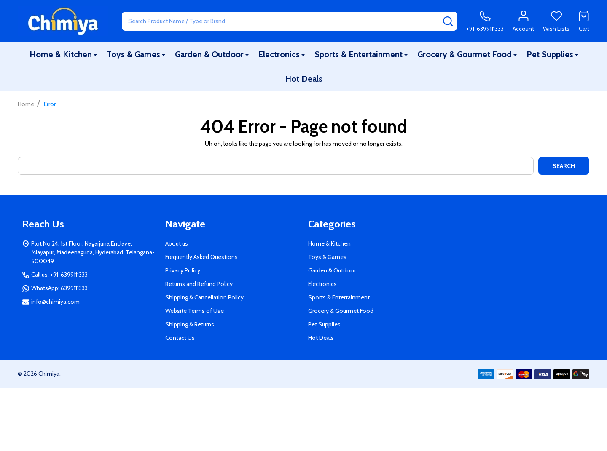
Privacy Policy (182, 270)
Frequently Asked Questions (201, 257)
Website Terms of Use (194, 311)
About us (176, 243)
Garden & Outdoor (209, 54)
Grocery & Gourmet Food (464, 54)
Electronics (279, 54)
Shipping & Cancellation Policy (204, 297)
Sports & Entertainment (358, 54)
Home (26, 104)
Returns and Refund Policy (199, 284)
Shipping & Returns (189, 324)
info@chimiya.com (55, 301)
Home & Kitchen (61, 54)
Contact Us (180, 338)
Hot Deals (303, 79)
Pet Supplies (549, 54)
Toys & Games (133, 54)
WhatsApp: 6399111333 (59, 288)
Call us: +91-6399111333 (59, 274)
